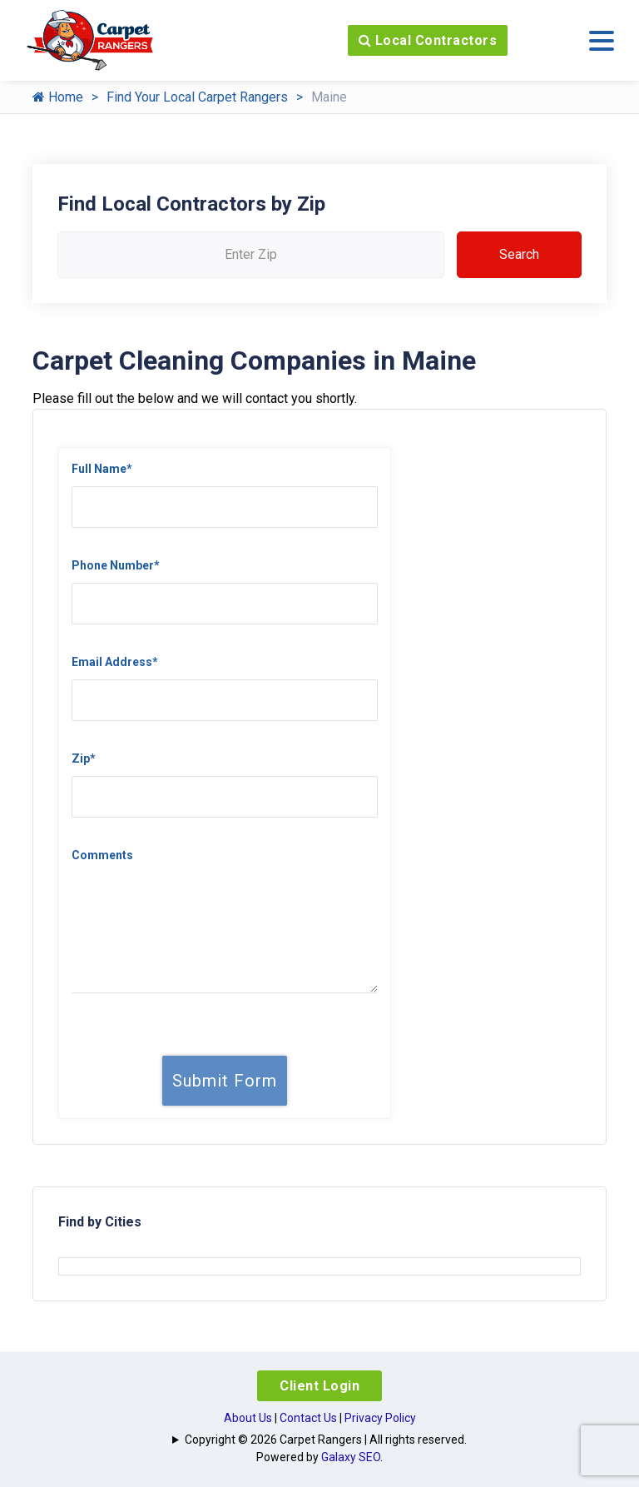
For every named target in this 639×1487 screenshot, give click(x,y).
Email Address (115, 662)
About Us (248, 1418)
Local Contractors (428, 40)
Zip (84, 758)
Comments (102, 855)
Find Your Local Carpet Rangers (197, 97)
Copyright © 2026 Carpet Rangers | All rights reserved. (326, 1439)
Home (57, 97)
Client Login (319, 1386)
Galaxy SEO (350, 1457)
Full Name (102, 468)
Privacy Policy (380, 1418)
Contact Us (308, 1418)
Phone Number (116, 565)
